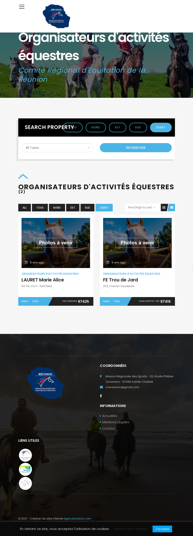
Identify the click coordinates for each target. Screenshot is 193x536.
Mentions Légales (115, 422)
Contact (108, 428)
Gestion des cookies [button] (130, 528)
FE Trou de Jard (120, 280)
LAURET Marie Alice (43, 280)
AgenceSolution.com (77, 518)
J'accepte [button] (162, 529)
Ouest (161, 127)
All (25, 207)
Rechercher (136, 147)
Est (117, 127)
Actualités (109, 416)
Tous (40, 207)
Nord (96, 127)
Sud (138, 127)
